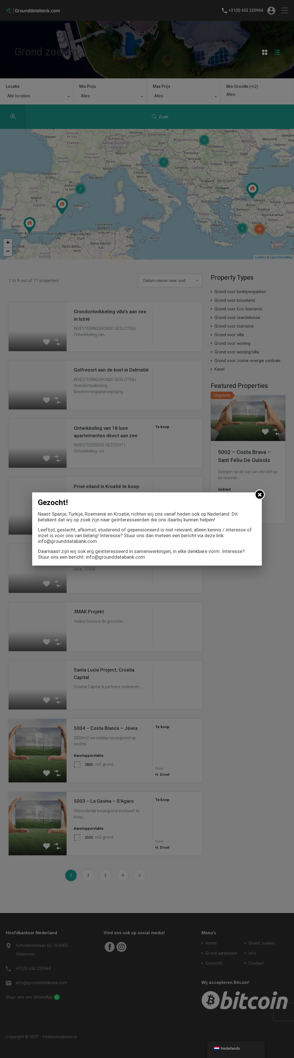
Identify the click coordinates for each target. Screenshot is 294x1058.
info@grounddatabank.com (67, 541)
